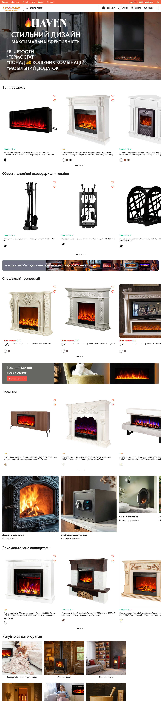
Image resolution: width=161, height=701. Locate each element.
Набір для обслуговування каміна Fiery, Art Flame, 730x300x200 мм (60, 203)
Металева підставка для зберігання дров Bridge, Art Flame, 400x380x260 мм (100, 203)
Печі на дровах (92, 645)
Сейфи (88, 685)
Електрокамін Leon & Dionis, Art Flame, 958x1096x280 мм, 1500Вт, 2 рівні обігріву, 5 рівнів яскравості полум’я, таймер (59, 503)
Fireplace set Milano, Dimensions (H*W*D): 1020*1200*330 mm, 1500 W (60, 289)
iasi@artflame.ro (114, 654)
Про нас (5, 2)
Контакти (50, 2)
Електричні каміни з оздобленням (68, 645)
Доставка (15, 2)
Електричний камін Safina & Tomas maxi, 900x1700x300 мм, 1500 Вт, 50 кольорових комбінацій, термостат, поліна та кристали (139, 384)
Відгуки (40, 2)
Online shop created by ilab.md (144, 698)
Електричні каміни (93, 660)
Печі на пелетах (92, 648)
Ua (158, 2)
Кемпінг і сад (91, 682)
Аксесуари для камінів (95, 678)
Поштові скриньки (93, 689)
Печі (87, 671)
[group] (80, 46)
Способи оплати (29, 2)
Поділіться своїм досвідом (141, 2)
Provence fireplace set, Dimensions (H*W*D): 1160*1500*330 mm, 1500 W (138, 289)
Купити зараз (17, 323)
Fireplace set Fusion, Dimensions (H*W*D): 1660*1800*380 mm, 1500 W (100, 289)
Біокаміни (90, 667)
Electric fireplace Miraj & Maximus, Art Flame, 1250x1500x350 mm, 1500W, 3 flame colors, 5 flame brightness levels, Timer (59, 384)
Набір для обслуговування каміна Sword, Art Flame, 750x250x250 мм (20, 203)
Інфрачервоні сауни (94, 652)
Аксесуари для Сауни (94, 663)
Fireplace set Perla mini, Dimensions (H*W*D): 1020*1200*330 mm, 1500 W (19, 289)
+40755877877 (114, 645)
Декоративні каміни (94, 674)
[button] (79, 517)
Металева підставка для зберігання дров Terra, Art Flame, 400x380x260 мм (140, 203)
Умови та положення (37, 663)
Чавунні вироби (92, 656)
